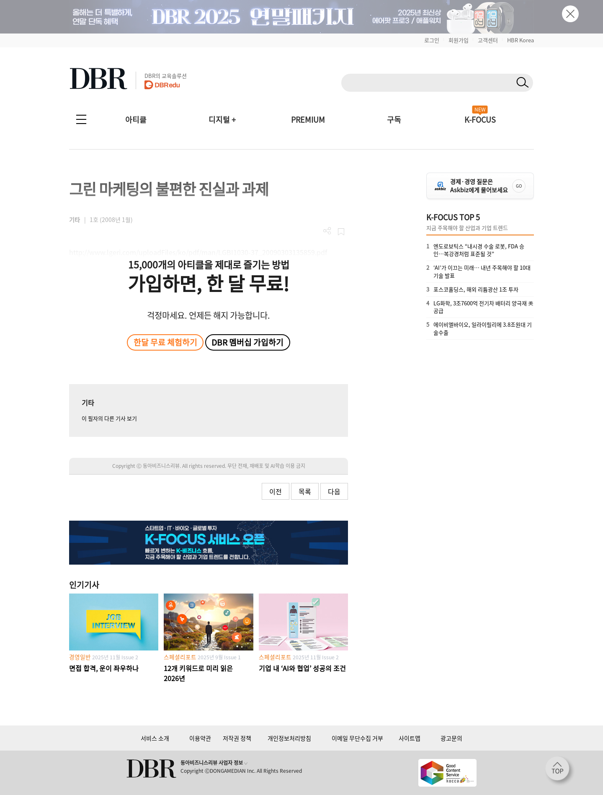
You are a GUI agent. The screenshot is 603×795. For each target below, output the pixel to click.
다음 (334, 491)
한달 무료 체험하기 (165, 342)
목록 (305, 491)
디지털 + (222, 119)
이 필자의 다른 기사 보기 (109, 418)
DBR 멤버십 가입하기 (247, 342)
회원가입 (458, 40)
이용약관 (200, 738)
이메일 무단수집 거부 (357, 738)
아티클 (136, 119)
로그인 (431, 40)
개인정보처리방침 (289, 738)
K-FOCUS (480, 119)
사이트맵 (409, 738)
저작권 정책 (237, 738)
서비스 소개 (155, 738)
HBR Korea (520, 40)
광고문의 (451, 738)
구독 (394, 119)
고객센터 (488, 40)
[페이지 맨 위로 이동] (559, 771)
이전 (275, 491)
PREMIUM (308, 119)
